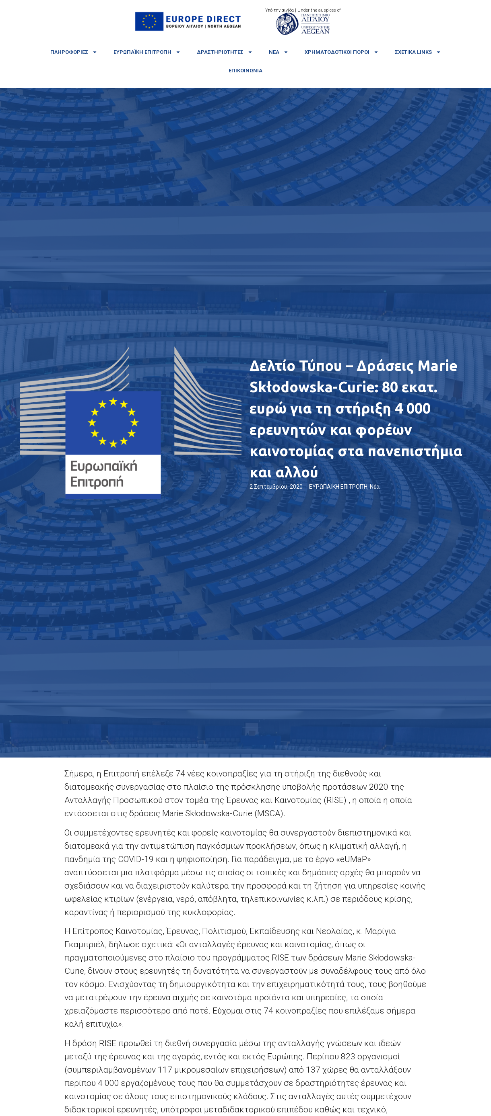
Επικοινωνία (245, 71)
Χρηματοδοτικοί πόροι (342, 52)
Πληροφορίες (73, 52)
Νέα (279, 52)
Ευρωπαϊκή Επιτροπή (147, 52)
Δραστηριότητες (225, 52)
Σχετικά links (418, 52)
